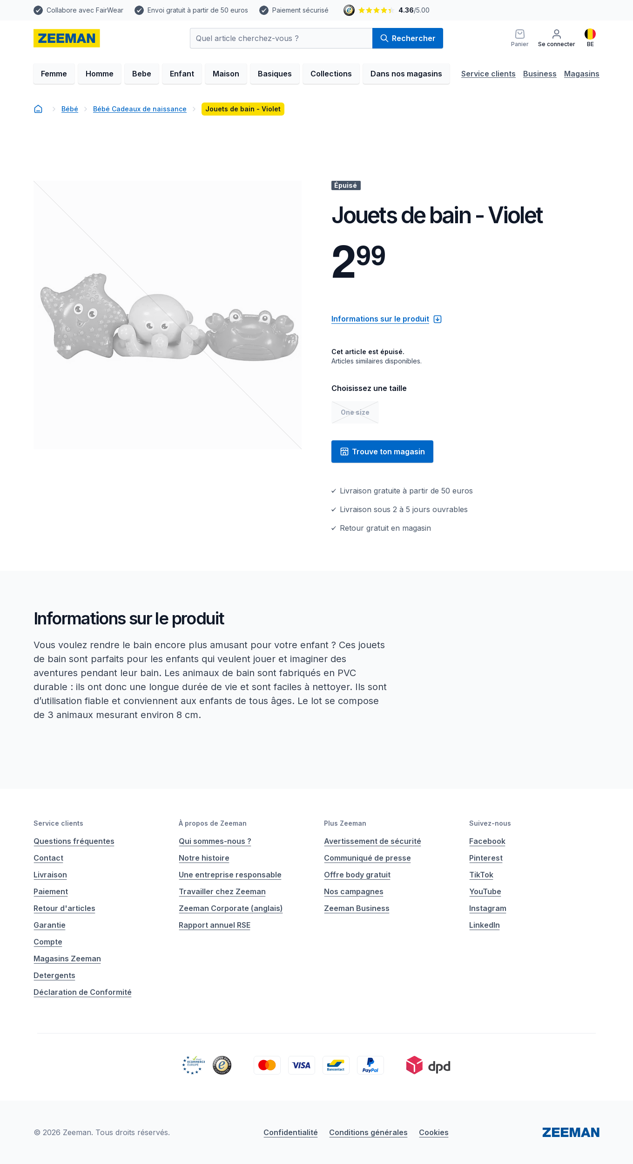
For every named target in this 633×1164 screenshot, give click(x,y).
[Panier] (519, 38)
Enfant (182, 73)
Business (540, 73)
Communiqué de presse (367, 858)
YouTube (485, 891)
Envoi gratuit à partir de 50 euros (198, 10)
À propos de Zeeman (213, 823)
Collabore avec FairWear (85, 10)
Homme (100, 73)
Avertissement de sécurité (372, 841)
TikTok (481, 874)
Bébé (69, 109)
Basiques (275, 73)
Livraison (50, 874)
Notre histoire (204, 858)
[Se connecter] (556, 38)
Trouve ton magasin (382, 451)
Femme (54, 73)
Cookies (434, 1132)
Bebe (141, 73)
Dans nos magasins (406, 73)
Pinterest (486, 858)
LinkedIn (484, 925)
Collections (331, 73)
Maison (226, 73)
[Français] (590, 38)
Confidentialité (290, 1132)
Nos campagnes (354, 891)
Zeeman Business (357, 908)
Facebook (487, 841)
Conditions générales (368, 1132)
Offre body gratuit (357, 874)
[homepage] (67, 38)
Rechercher (408, 38)
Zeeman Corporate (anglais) (231, 908)
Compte (48, 941)
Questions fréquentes (74, 841)
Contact (48, 858)
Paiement (51, 891)
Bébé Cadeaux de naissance (140, 109)
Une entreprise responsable (230, 874)
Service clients (488, 73)
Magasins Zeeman (67, 958)
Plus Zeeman (345, 823)
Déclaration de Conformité (83, 992)
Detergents (54, 975)
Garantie (50, 925)
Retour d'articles (64, 908)
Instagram (487, 908)
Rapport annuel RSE (214, 925)
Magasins (581, 73)
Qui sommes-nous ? (215, 841)
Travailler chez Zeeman (222, 891)
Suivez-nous (490, 823)
